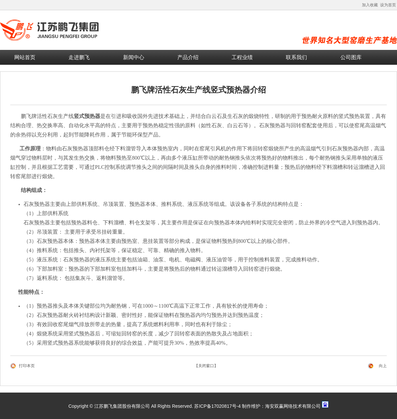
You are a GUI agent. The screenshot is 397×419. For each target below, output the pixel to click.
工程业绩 (242, 57)
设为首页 (388, 5)
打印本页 (27, 365)
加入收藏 (370, 5)
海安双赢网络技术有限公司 (293, 406)
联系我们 (296, 57)
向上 (383, 365)
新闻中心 (133, 57)
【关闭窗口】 (206, 365)
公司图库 (351, 57)
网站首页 (24, 57)
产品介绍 (187, 57)
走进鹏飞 (79, 57)
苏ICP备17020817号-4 (217, 406)
